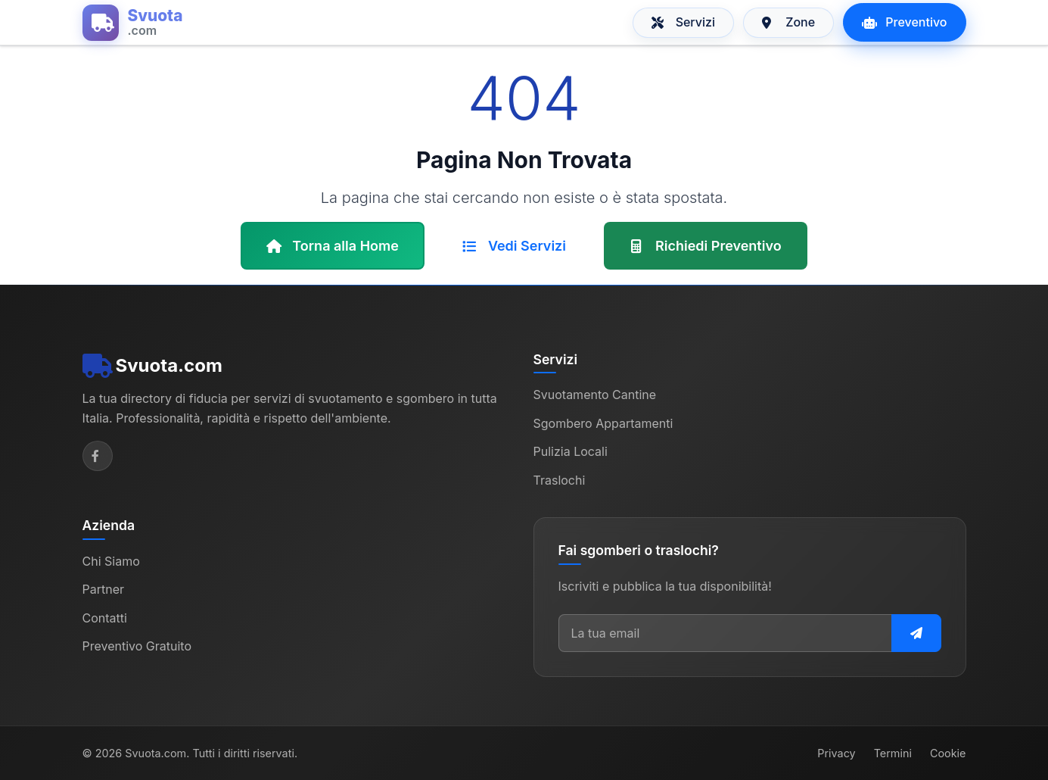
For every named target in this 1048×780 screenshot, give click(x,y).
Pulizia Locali (570, 451)
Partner (103, 589)
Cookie (948, 753)
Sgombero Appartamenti (603, 423)
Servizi (683, 22)
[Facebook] (97, 456)
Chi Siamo (111, 561)
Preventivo (904, 22)
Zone (788, 22)
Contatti (104, 618)
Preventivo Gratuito (137, 646)
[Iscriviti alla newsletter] (916, 633)
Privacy (836, 753)
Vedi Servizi (514, 246)
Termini (893, 753)
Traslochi (559, 480)
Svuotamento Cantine (595, 394)
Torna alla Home (332, 246)
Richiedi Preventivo (706, 246)
